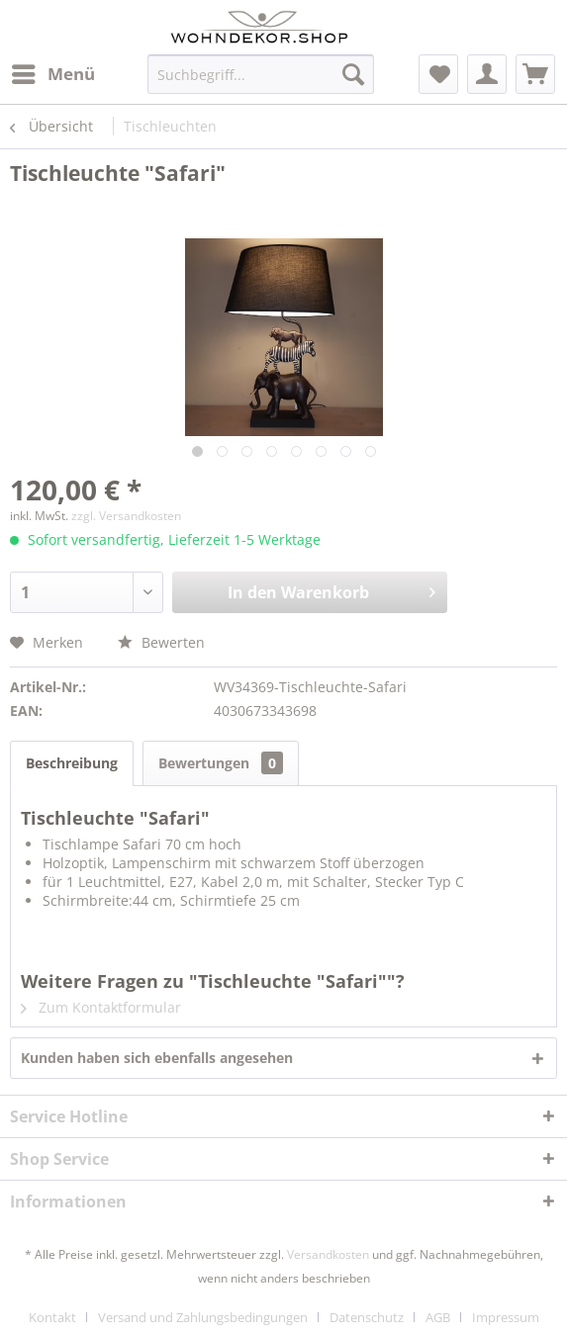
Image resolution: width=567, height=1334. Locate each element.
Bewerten (161, 642)
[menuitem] (52, 74)
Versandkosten (328, 1254)
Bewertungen (220, 763)
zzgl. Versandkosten (126, 515)
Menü (53, 71)
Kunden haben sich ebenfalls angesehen (157, 1057)
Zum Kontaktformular (101, 1007)
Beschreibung (72, 763)
